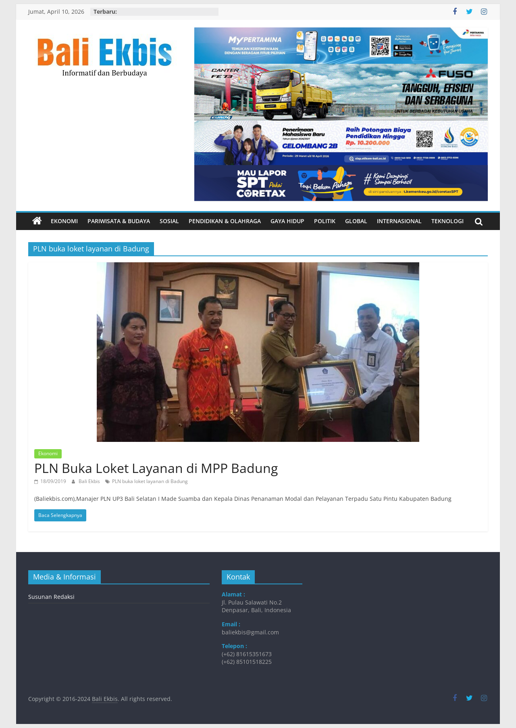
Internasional (399, 221)
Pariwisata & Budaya (118, 221)
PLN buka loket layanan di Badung (150, 481)
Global (356, 221)
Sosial (169, 221)
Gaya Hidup (287, 221)
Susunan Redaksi (51, 596)
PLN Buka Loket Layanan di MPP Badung (156, 468)
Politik (324, 221)
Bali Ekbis (90, 481)
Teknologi (447, 221)
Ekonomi (64, 221)
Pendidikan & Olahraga (225, 221)
